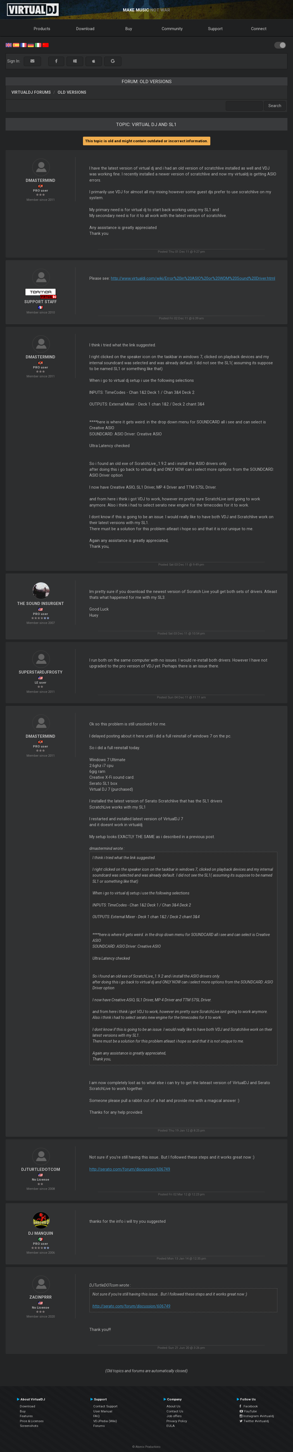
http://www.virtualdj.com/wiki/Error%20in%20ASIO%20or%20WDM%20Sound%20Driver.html (193, 278)
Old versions (72, 92)
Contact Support (105, 1406)
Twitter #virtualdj (254, 1421)
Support (215, 28)
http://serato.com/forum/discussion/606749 (129, 1169)
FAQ (96, 1416)
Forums (99, 1426)
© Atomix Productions (146, 1447)
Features (26, 1416)
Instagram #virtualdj (257, 1416)
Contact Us (174, 1411)
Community (172, 28)
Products (42, 28)
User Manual (102, 1411)
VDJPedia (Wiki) (105, 1421)
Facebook (249, 1406)
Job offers (174, 1416)
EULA (170, 1426)
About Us (173, 1406)
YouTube (248, 1411)
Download (85, 28)
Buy (128, 28)
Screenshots (29, 1426)
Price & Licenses (32, 1421)
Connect (258, 28)
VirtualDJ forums (31, 92)
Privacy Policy (176, 1421)
